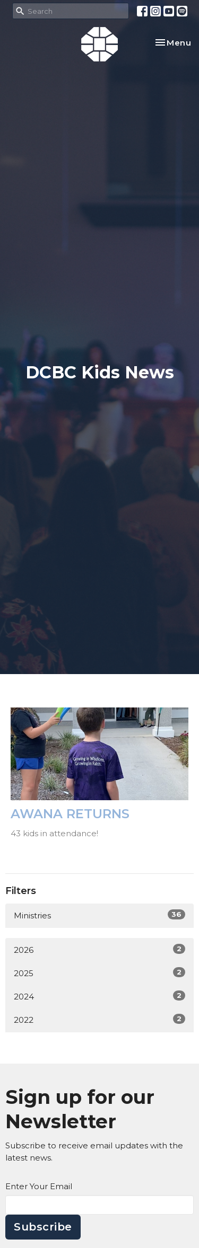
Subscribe (43, 1226)
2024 (99, 996)
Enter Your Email (38, 1186)
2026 (99, 949)
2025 (99, 972)
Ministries (99, 914)
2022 (99, 1019)
